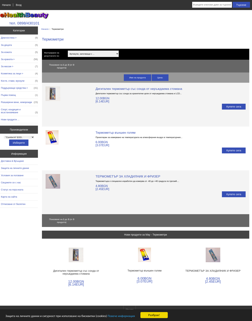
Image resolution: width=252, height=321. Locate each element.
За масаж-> (19, 66)
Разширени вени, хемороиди (19, 102)
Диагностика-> (19, 37)
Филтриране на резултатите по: (51, 54)
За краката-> (19, 59)
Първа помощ (19, 95)
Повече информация (121, 316)
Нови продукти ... (10, 119)
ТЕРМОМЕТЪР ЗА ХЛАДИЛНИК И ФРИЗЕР (128, 176)
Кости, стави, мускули (19, 80)
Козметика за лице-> (19, 73)
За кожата (19, 52)
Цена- (160, 77)
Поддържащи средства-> (19, 88)
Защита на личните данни (15, 168)
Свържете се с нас (11, 182)
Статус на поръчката (12, 189)
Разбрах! (154, 315)
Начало (6, 4)
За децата (19, 45)
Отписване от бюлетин (13, 204)
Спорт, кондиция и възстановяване (19, 111)
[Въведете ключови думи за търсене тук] (212, 5)
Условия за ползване (12, 175)
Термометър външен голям (115, 132)
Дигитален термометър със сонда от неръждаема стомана (139, 89)
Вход (19, 4)
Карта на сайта (9, 196)
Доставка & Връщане (12, 161)
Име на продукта (137, 77)
